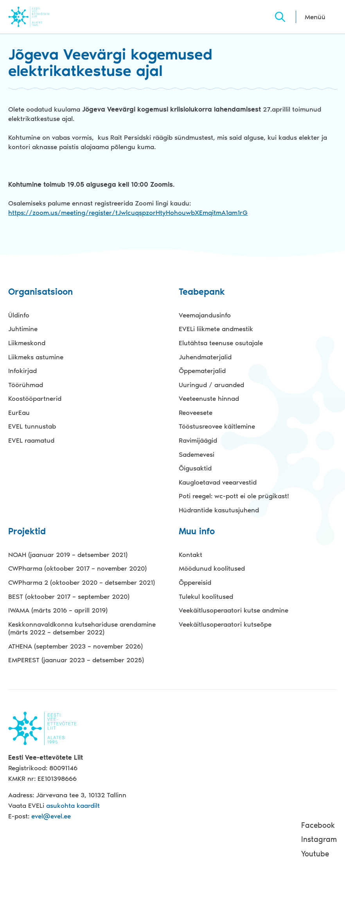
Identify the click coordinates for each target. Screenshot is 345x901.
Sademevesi (196, 454)
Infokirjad (22, 371)
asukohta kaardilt (73, 805)
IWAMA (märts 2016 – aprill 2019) (58, 610)
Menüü (315, 17)
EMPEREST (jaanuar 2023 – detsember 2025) (76, 660)
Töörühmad (25, 385)
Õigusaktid (195, 468)
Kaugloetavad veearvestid (218, 482)
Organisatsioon (40, 292)
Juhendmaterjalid (205, 357)
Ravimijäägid (198, 440)
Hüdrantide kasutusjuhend (219, 510)
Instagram (319, 839)
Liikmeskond (26, 343)
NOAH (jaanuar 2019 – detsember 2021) (68, 555)
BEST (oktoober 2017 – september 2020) (68, 596)
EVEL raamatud (31, 440)
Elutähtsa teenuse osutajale (221, 343)
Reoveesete (195, 412)
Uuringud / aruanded (211, 385)
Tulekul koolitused (206, 596)
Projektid (27, 532)
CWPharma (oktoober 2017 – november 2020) (77, 568)
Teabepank (202, 292)
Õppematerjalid (202, 371)
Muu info (197, 532)
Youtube (315, 853)
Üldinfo (18, 315)
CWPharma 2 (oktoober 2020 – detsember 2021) (81, 582)
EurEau (19, 412)
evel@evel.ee (51, 816)
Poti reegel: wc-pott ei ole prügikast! (234, 496)
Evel (39, 17)
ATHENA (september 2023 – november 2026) (75, 646)
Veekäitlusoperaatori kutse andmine (233, 610)
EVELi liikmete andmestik (216, 329)
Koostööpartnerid (34, 398)
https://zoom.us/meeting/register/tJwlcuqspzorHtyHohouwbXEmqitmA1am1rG (128, 212)
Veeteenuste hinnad (209, 398)
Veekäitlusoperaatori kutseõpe (225, 624)
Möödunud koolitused (212, 568)
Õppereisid (195, 582)
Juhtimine (23, 329)
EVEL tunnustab (32, 426)
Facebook (318, 825)
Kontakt (190, 555)
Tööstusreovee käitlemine (217, 426)
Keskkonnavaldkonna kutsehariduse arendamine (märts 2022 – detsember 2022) (82, 628)
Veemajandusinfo (205, 315)
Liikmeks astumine (35, 357)
